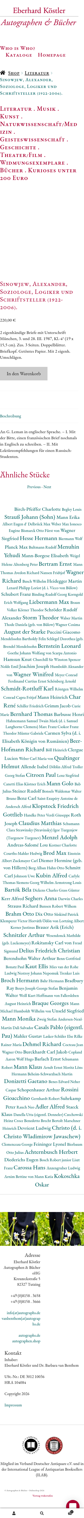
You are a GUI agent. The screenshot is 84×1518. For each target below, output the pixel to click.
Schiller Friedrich (31, 721)
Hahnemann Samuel (22, 736)
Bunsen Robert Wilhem (57, 921)
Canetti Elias (13, 799)
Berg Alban (37, 883)
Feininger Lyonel (50, 1159)
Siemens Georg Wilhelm (35, 897)
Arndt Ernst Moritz (59, 1082)
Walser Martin (71, 633)
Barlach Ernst (48, 1074)
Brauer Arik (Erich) (55, 942)
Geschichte (18, 147)
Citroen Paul (41, 790)
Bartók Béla (18, 905)
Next (47, 502)
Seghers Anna (41, 913)
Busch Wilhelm (34, 596)
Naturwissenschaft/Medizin (39, 128)
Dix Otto (44, 929)
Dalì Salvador (23, 1043)
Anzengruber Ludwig (63, 1183)
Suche (42, 1513)
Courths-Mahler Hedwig (23, 868)
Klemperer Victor (14, 936)
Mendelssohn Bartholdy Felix (24, 654)
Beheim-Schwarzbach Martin (50, 1089)
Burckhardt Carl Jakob (45, 1067)
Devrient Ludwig (34, 1143)
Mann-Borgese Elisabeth (46, 571)
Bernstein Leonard (59, 661)
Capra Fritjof (26, 712)
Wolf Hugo (25, 1074)
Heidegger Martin (64, 596)
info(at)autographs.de (23, 1328)
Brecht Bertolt (52, 1135)
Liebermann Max (49, 617)
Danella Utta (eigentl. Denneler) (38, 1129)
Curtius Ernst (36, 696)
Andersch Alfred (18, 821)
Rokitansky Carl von (52, 958)
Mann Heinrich (53, 712)
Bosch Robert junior (55, 1175)
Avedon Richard (27, 588)
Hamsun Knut (18, 674)
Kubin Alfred (52, 891)
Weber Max (60, 539)
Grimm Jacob (58, 721)
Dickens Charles (46, 905)
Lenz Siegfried (68, 790)
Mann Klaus (28, 1082)
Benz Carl (27, 813)
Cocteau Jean (72, 1060)
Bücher (11, 170)
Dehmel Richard (42, 1059)
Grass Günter (69, 905)
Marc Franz (48, 742)
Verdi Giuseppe (58, 830)
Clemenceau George (17, 1159)
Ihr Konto (14, 1513)
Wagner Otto (12, 1067)
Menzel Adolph (59, 852)
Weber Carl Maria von (36, 773)
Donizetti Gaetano (26, 1096)
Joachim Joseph (34, 681)
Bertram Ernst (56, 579)
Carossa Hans (30, 1183)
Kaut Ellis (37, 981)
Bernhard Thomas (32, 729)
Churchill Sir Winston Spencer (56, 674)
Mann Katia (44, 1191)
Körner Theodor (31, 625)
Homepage (52, 54)
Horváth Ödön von (43, 936)
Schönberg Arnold (61, 696)
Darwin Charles (70, 914)
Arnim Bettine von (19, 1191)
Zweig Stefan (47, 1034)
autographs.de (29, 1350)
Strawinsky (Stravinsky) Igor (38, 845)
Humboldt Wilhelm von (32, 1026)
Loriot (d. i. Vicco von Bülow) (54, 603)
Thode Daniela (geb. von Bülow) (29, 639)
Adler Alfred (50, 1122)
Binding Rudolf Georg (50, 609)
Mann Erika (68, 532)
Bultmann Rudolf (43, 562)
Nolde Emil (9, 682)
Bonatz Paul (15, 982)
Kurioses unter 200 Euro (38, 174)
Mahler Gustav (28, 1051)
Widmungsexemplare (32, 162)
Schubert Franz (16, 609)
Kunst (9, 116)
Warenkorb (65, 1511)
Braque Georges (51, 1018)
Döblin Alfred (60, 782)
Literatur (37, 73)
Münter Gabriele (30, 748)
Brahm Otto (20, 929)
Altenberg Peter (26, 579)
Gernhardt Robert (45, 1113)
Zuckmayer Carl (26, 876)
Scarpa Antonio (64, 668)
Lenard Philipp (19, 603)
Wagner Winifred (34, 689)
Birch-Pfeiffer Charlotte (38, 524)
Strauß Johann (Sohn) (30, 532)
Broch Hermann (20, 996)
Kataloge (19, 54)
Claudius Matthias (40, 838)
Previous (34, 502)
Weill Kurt (27, 1010)
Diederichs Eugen (21, 1175)
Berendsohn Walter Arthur (29, 973)
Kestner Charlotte (63, 860)
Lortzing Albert (71, 936)
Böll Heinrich (57, 765)
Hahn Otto (56, 883)
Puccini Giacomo (63, 647)
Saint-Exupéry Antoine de (57, 813)
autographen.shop (26, 1356)
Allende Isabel (35, 782)
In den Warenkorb (24, 389)
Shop (13, 73)
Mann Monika (19, 1034)
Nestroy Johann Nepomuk (38, 988)
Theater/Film (21, 155)
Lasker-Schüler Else (58, 1051)
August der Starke (25, 647)
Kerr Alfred (13, 914)
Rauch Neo (26, 1122)
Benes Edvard (59, 1096)
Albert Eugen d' (15, 539)
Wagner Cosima (67, 639)
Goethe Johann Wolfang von (29, 668)
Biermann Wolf (70, 554)
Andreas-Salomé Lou (28, 860)
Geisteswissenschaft (32, 139)
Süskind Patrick (66, 929)
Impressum (13, 1420)
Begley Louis (72, 524)
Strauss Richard (23, 921)
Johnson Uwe (25, 891)
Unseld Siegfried (68, 1026)
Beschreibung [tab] (10, 431)
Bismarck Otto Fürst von (40, 545)
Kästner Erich (35, 799)
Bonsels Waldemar (56, 806)
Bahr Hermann (52, 996)
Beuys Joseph (26, 1003)
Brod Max (55, 868)
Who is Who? (17, 47)
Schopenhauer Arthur (39, 1105)
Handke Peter (35, 830)
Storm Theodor (41, 633)
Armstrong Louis (67, 897)
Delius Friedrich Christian (49, 966)
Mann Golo (60, 799)
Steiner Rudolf (27, 806)
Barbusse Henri (69, 729)
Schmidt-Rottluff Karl (28, 704)
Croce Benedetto (27, 1135)
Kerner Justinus (23, 942)
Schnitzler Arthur (24, 950)
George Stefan (47, 1003)
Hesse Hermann (39, 553)
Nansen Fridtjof (53, 588)
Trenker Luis (70, 988)
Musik (46, 108)
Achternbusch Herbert (51, 1167)
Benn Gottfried (69, 973)
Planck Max (17, 562)
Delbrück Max (39, 539)
